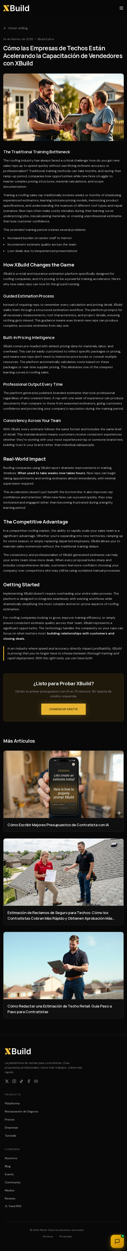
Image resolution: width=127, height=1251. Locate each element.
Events (9, 1174)
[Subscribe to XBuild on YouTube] (36, 1081)
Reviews (10, 1198)
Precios (10, 1119)
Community (13, 1182)
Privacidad (65, 1236)
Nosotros (11, 1158)
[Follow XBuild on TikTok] (21, 1081)
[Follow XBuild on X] (7, 1081)
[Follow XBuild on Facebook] (29, 1081)
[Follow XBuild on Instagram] (14, 1081)
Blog (8, 1166)
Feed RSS (13, 1206)
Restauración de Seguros (21, 1111)
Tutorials (10, 1135)
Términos (47, 1236)
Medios (10, 1190)
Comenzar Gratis (63, 709)
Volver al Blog (15, 28)
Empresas (11, 1127)
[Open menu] (121, 8)
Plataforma (12, 1103)
